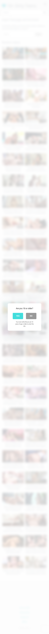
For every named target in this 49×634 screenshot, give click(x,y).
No (31, 316)
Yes (18, 316)
